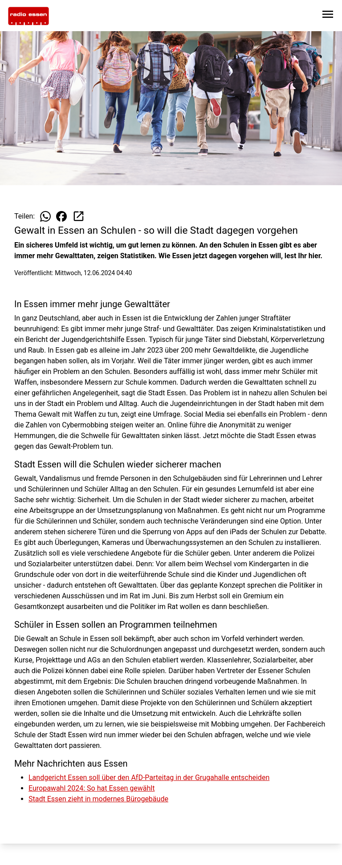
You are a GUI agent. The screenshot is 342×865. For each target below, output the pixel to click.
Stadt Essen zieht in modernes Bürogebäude (98, 799)
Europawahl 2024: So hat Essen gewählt (91, 788)
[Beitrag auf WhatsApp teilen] (45, 216)
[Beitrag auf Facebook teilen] (61, 216)
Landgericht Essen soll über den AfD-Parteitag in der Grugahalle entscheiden (148, 777)
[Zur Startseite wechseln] (28, 16)
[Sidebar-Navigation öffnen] (328, 15)
